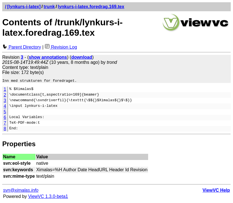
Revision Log (61, 47)
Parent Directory (21, 47)
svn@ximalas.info (21, 191)
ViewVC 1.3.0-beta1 (48, 197)
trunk (49, 6)
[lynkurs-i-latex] (23, 6)
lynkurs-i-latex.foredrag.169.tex (91, 6)
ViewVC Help (216, 191)
